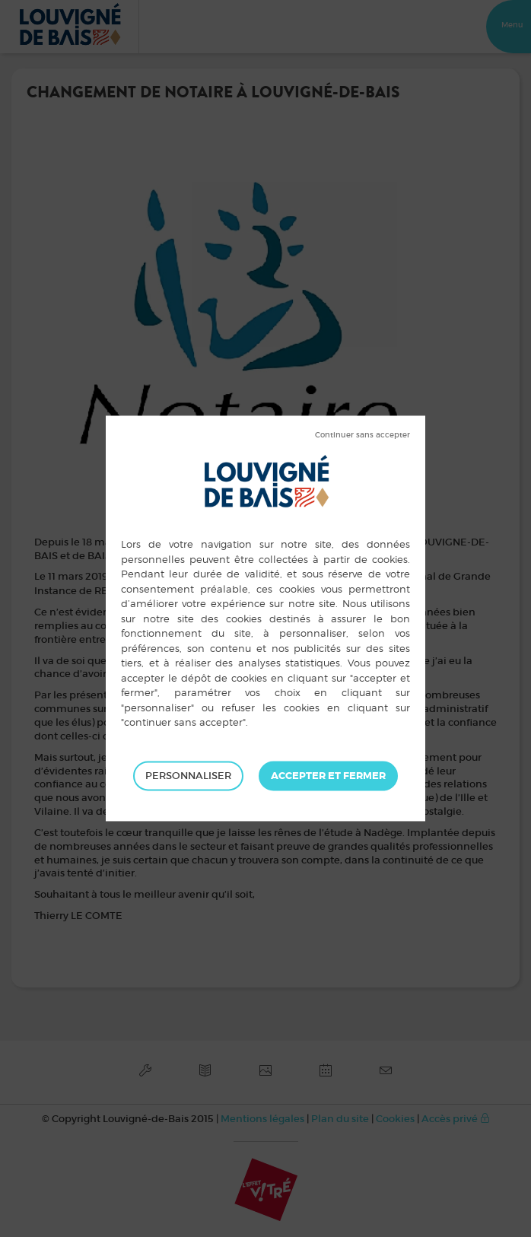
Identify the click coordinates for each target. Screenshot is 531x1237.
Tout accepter (328, 776)
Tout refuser (362, 435)
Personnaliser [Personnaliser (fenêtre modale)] (188, 775)
